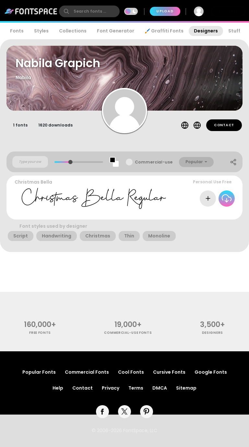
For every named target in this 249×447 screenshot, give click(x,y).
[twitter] (124, 411)
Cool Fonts (131, 372)
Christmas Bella (33, 182)
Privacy (110, 388)
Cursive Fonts (169, 372)
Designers (206, 31)
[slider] (70, 162)
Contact (224, 125)
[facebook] (102, 411)
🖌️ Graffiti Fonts (164, 31)
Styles (41, 31)
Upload (164, 11)
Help (58, 388)
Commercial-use (153, 162)
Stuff (234, 31)
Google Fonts (211, 372)
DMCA (159, 388)
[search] (89, 11)
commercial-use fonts (128, 332)
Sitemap (186, 388)
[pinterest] (146, 411)
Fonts (17, 31)
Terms (135, 388)
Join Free (228, 11)
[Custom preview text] (30, 162)
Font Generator (115, 31)
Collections (73, 31)
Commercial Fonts (87, 372)
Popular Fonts (39, 372)
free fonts (40, 332)
